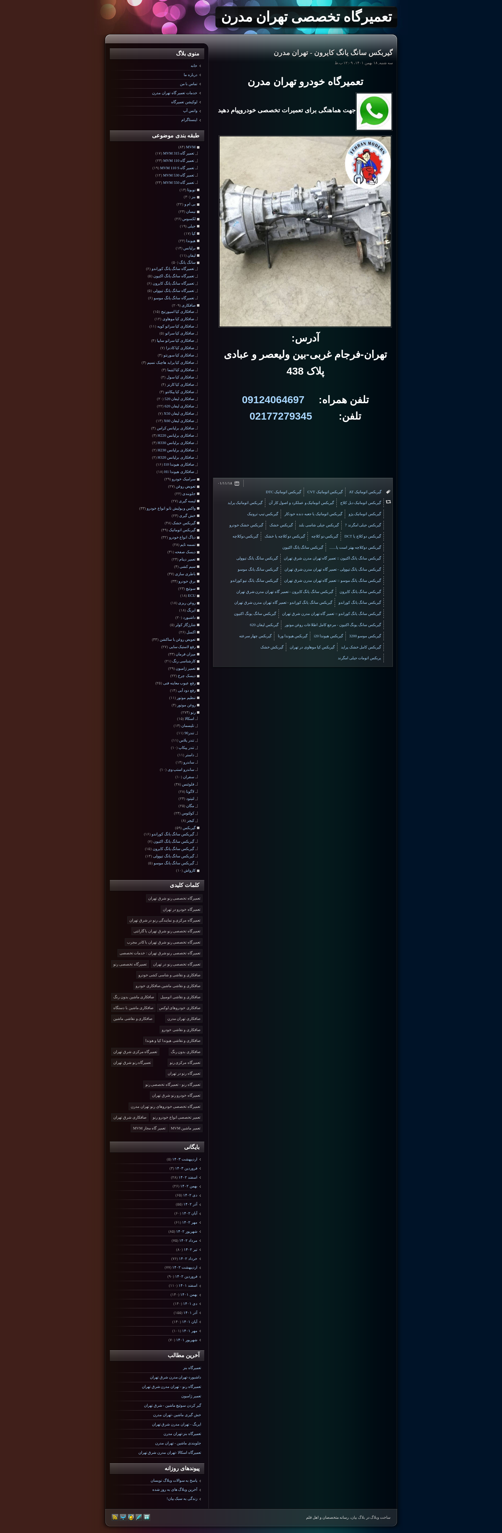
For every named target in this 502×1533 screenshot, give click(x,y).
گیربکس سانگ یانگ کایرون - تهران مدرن (333, 53)
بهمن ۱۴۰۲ (188, 1186)
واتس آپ (190, 110)
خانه (194, 65)
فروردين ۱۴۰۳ (186, 1168)
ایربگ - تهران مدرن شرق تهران (176, 1424)
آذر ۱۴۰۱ (190, 1312)
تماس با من (189, 84)
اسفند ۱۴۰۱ (187, 1285)
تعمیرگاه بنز (192, 1368)
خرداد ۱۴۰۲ (188, 1258)
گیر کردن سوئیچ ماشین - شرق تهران (172, 1405)
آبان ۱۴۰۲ (189, 1213)
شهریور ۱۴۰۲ (186, 1231)
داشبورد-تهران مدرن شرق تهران (175, 1377)
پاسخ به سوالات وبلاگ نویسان (174, 1480)
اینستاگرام (189, 120)
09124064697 (273, 399)
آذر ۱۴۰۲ (190, 1204)
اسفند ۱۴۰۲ (187, 1177)
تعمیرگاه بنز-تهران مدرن (182, 1433)
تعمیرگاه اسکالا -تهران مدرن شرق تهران (169, 1452)
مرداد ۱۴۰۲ (188, 1240)
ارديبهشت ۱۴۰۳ (184, 1159)
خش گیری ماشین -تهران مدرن (177, 1415)
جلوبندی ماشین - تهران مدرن (178, 1443)
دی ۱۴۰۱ (190, 1303)
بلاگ (361, 1517)
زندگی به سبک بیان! (182, 1498)
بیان (354, 1517)
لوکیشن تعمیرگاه (184, 102)
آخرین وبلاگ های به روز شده (174, 1489)
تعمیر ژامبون (191, 1396)
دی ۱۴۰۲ (190, 1195)
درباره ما (190, 75)
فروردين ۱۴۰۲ (186, 1276)
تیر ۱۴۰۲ (190, 1249)
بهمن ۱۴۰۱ (188, 1294)
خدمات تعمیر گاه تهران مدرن (174, 93)
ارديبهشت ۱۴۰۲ (184, 1267)
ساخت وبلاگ (380, 1517)
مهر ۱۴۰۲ (189, 1222)
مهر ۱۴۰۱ (189, 1331)
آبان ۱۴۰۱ (189, 1322)
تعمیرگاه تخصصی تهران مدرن (306, 17)
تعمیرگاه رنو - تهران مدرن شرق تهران (171, 1386)
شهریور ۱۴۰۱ (186, 1340)
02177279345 (281, 416)
